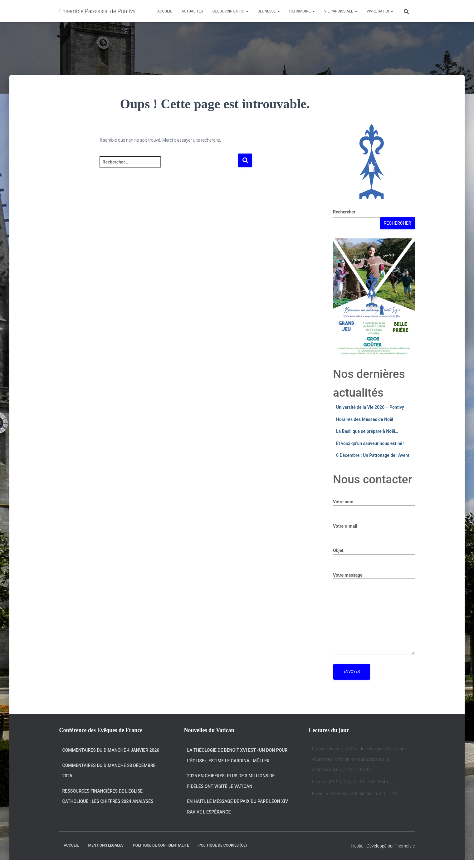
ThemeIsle (405, 845)
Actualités (192, 11)
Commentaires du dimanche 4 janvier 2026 (110, 750)
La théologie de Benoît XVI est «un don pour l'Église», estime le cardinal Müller (237, 755)
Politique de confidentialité (161, 845)
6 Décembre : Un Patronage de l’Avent (372, 455)
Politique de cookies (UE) (222, 845)
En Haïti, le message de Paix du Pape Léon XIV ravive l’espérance (237, 806)
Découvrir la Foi (230, 11)
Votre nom (374, 506)
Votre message (374, 614)
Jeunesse (269, 11)
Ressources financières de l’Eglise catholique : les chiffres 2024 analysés (108, 796)
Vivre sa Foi (380, 11)
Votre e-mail (374, 531)
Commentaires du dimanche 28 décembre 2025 (109, 771)
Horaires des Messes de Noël (364, 419)
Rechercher (344, 211)
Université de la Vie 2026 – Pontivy (370, 407)
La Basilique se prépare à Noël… (367, 431)
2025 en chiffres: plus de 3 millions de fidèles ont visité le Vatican (231, 781)
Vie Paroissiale (340, 11)
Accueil (164, 11)
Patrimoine (302, 11)
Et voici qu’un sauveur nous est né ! (370, 443)
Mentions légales (106, 845)
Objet (374, 555)
